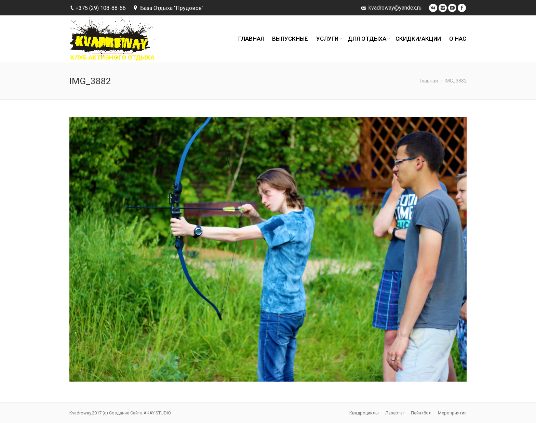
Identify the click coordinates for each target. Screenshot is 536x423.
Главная (429, 81)
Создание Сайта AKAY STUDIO (140, 412)
